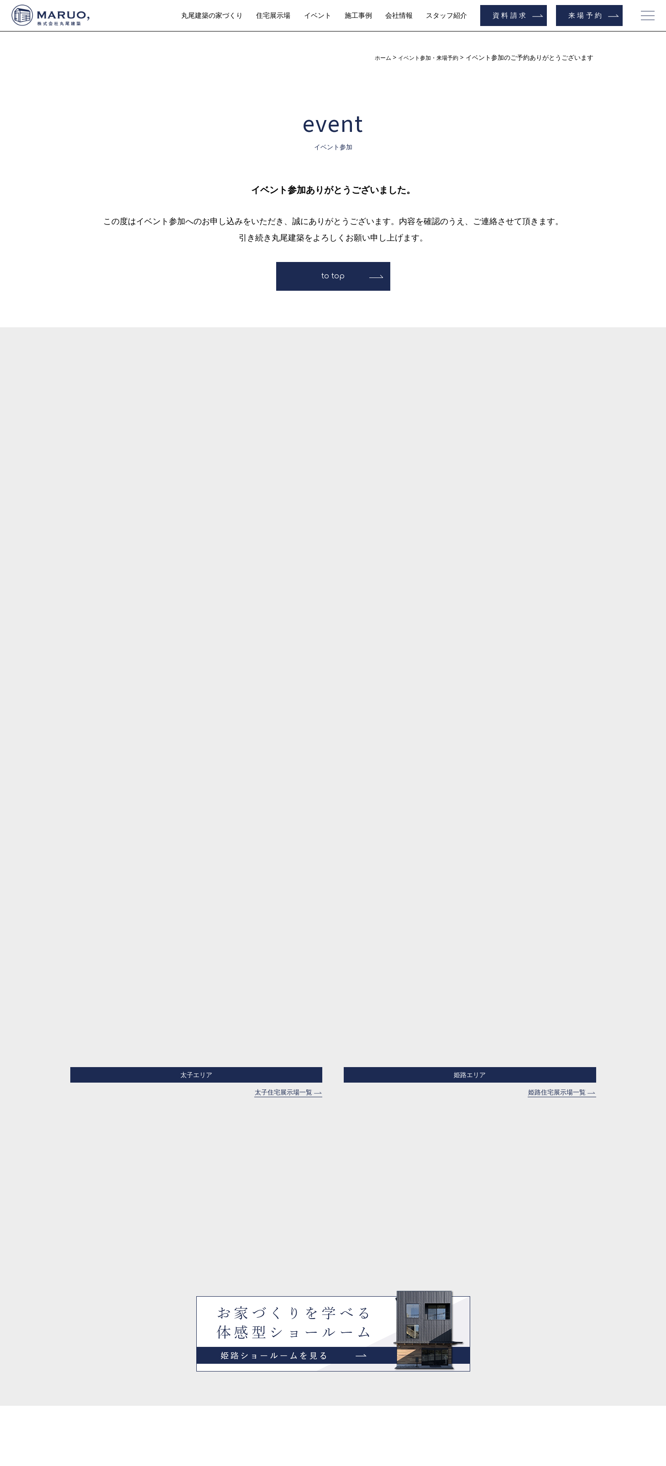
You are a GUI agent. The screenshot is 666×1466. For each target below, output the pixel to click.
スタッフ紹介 (446, 15)
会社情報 (399, 15)
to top (333, 276)
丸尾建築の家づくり (212, 15)
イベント (317, 15)
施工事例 (358, 15)
